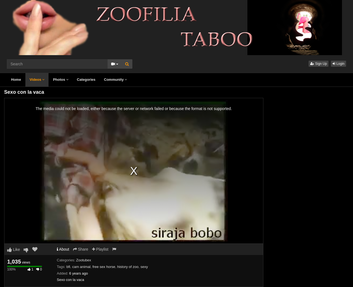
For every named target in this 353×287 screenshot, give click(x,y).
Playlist (100, 249)
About (63, 249)
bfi (68, 267)
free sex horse (103, 267)
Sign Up (318, 64)
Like (13, 249)
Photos (60, 79)
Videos (37, 79)
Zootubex (83, 260)
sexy (144, 267)
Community (115, 79)
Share (80, 249)
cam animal (81, 267)
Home (16, 79)
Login (338, 64)
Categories (86, 79)
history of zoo (127, 267)
